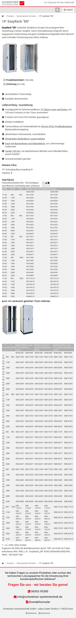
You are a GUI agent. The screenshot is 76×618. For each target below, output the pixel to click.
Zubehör (6, 172)
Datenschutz (44, 613)
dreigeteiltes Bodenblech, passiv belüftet (25, 138)
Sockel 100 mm (12, 151)
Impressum (31, 613)
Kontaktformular (38, 602)
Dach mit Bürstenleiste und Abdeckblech (25, 143)
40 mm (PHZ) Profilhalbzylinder (56, 126)
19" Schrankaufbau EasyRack (16, 169)
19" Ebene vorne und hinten (53, 109)
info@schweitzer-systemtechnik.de (38, 597)
